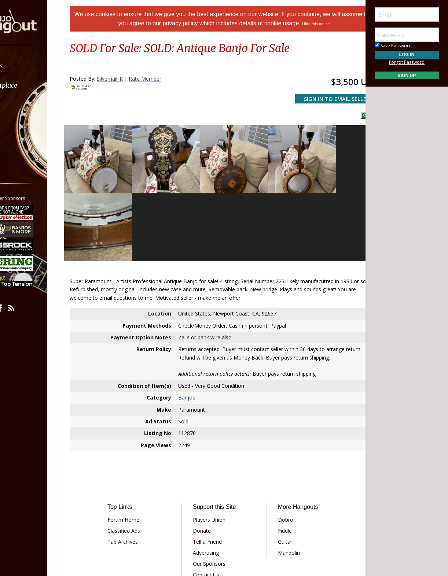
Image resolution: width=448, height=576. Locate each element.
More (23, 143)
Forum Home (138, 440)
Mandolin (284, 473)
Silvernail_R (128, 78)
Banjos (192, 318)
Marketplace (33, 85)
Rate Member (163, 78)
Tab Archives (137, 462)
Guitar (280, 462)
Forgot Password (407, 62)
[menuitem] (41, 66)
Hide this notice (337, 24)
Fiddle (280, 451)
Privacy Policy (202, 516)
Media (24, 124)
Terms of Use (163, 516)
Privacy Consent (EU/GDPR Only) (262, 516)
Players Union (214, 440)
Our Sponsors (214, 484)
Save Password (393, 46)
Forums (26, 66)
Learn (24, 105)
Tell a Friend (212, 462)
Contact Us (211, 495)
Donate (207, 451)
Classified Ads (138, 451)
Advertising (211, 473)
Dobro (280, 440)
